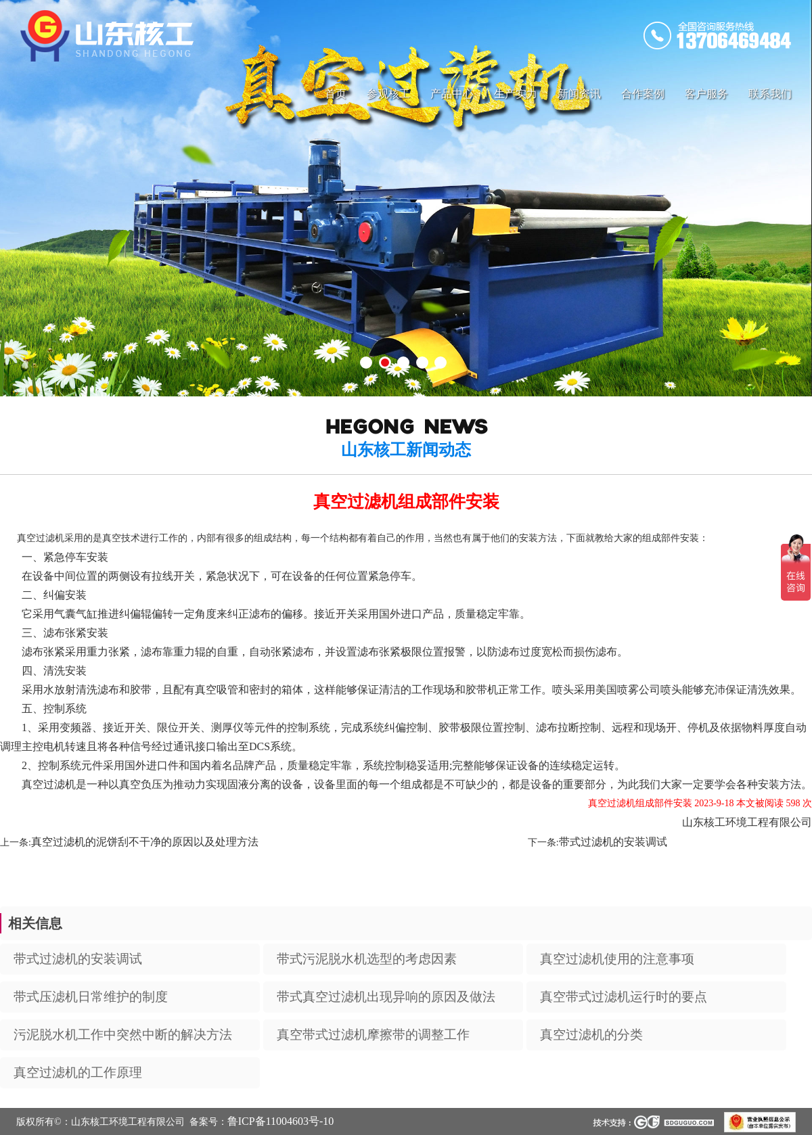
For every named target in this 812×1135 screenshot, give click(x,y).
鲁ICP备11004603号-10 (280, 1121)
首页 (335, 93)
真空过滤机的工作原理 (78, 1072)
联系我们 (770, 93)
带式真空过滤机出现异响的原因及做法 (386, 997)
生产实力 (515, 93)
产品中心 (452, 93)
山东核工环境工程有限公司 (747, 822)
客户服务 (706, 93)
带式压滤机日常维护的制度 (91, 997)
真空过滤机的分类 (591, 1034)
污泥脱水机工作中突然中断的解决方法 (123, 1034)
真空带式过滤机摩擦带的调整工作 (373, 1034)
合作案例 (642, 93)
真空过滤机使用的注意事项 (617, 959)
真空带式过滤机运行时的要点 (623, 997)
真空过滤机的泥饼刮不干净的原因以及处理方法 (144, 842)
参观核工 (388, 93)
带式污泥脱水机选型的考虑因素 (367, 959)
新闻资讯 (579, 93)
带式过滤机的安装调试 (613, 842)
